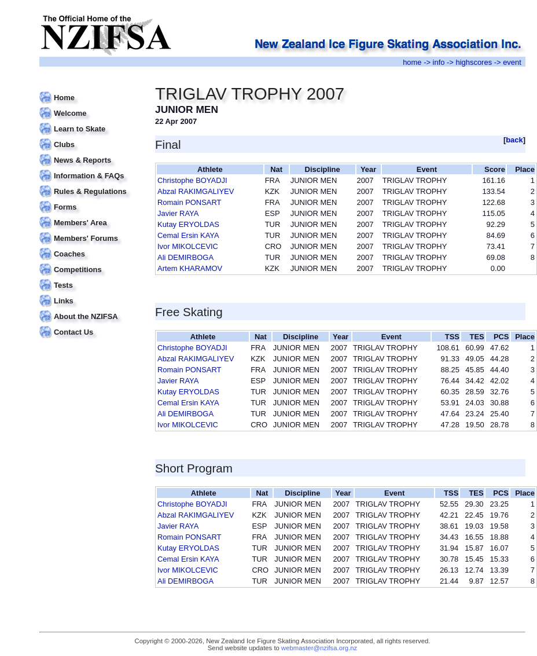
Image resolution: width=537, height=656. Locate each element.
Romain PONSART (189, 202)
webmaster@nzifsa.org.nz (319, 647)
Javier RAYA (177, 213)
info (439, 62)
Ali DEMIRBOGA (185, 257)
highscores (474, 62)
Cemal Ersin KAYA (188, 235)
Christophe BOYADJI (192, 180)
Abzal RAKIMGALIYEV (195, 191)
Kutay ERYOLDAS (188, 224)
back (514, 139)
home (412, 62)
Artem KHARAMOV (189, 268)
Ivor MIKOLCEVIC (187, 246)
